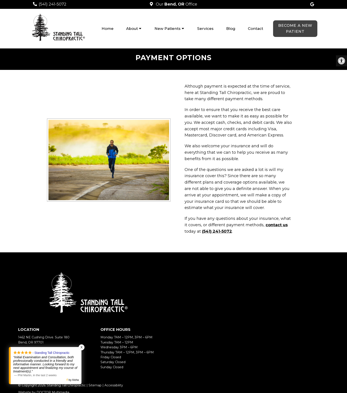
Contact (255, 28)
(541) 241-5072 (52, 4)
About (132, 28)
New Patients (167, 28)
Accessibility (113, 385)
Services (205, 28)
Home (108, 28)
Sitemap (95, 385)
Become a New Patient (295, 28)
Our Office (176, 4)
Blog (230, 28)
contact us (277, 224)
